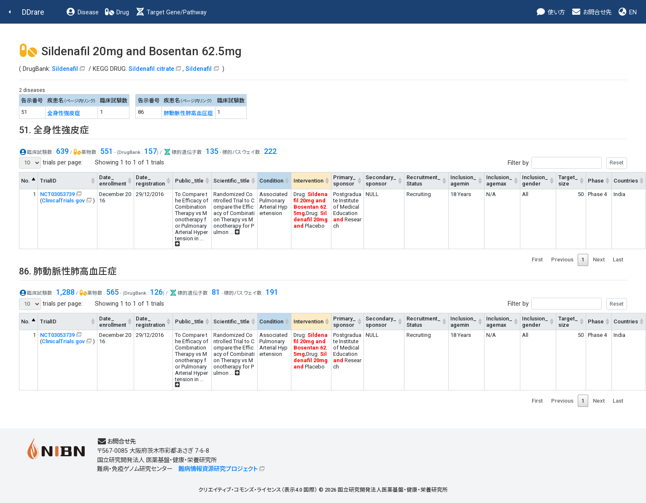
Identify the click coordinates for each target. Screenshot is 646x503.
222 (270, 151)
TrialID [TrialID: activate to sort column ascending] (48, 181)
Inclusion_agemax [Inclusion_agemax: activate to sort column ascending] (499, 180)
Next (599, 259)
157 (150, 151)
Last (618, 259)
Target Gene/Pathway (171, 12)
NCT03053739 (57, 194)
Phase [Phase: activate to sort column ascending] (596, 181)
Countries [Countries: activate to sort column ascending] (626, 181)
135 (212, 151)
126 (156, 292)
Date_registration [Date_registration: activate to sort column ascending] (150, 180)
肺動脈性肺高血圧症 (188, 113)
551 (106, 151)
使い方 (550, 12)
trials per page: (51, 163)
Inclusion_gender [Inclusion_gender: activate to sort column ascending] (535, 180)
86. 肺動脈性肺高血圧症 (68, 271)
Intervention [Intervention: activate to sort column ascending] (308, 181)
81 (216, 292)
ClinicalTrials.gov (63, 200)
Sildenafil (65, 69)
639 (62, 151)
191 (272, 292)
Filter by (567, 163)
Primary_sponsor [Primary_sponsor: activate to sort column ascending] (344, 180)
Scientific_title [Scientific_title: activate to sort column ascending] (231, 181)
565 (112, 292)
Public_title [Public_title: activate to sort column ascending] (189, 181)
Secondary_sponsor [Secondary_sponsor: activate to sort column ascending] (381, 180)
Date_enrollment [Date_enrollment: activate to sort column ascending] (112, 180)
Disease (82, 12)
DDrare (33, 12)
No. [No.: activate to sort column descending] (25, 181)
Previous (562, 259)
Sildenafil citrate (151, 69)
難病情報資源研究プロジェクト (218, 469)
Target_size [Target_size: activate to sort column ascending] (568, 180)
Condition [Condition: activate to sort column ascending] (271, 181)
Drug (117, 12)
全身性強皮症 (63, 113)
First (537, 259)
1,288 (65, 292)
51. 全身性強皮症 (54, 130)
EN (627, 12)
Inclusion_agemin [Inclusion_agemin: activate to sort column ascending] (463, 180)
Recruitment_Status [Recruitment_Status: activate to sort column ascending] (423, 180)
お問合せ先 (591, 12)
